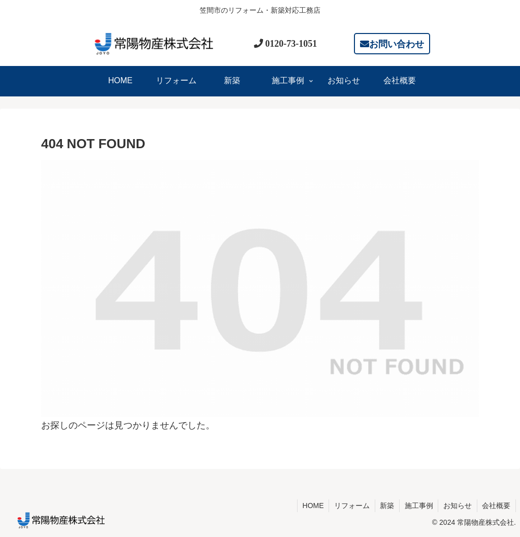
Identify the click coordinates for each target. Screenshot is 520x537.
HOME (311, 505)
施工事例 (418, 505)
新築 (386, 505)
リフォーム (350, 505)
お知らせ (457, 505)
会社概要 (496, 505)
